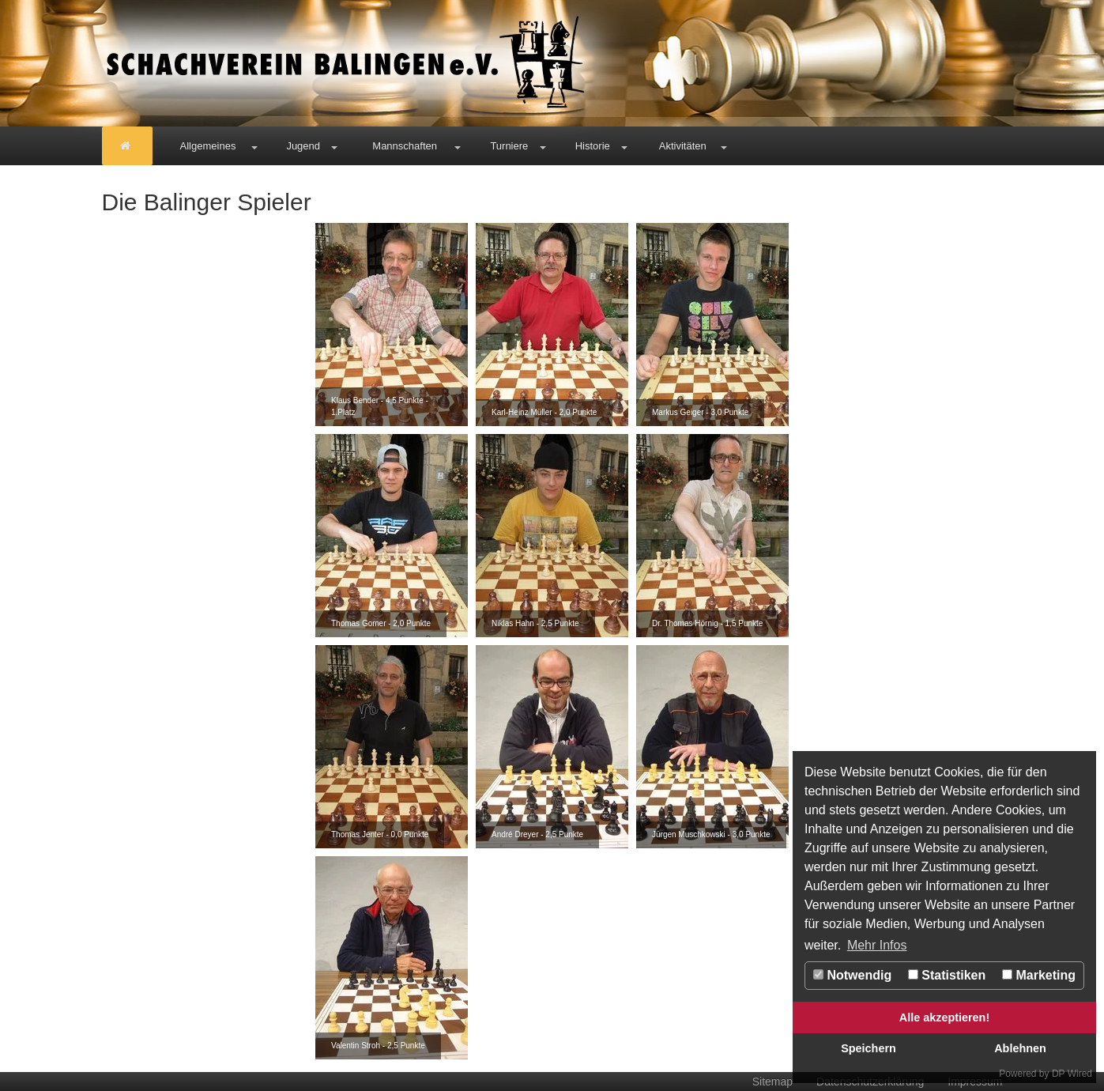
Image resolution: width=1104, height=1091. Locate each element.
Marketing (1039, 975)
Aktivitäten (682, 146)
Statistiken (946, 975)
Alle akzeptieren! (944, 1017)
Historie (592, 146)
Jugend (303, 146)
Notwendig (852, 975)
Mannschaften (404, 146)
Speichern (868, 1048)
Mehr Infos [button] (877, 945)
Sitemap (772, 1081)
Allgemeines (208, 146)
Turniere (509, 146)
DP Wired (1072, 1073)
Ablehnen (1020, 1048)
